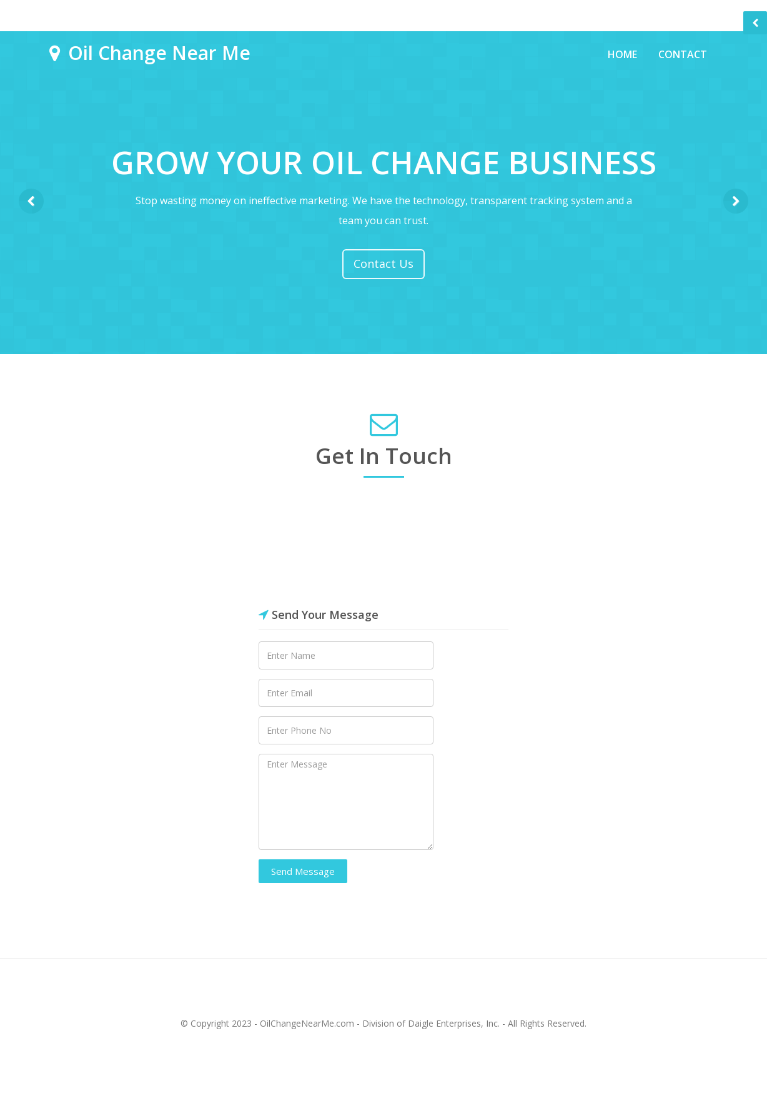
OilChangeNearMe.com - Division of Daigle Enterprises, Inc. (380, 1023)
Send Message (303, 871)
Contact (682, 54)
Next (735, 201)
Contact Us (383, 263)
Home (622, 54)
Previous (31, 201)
